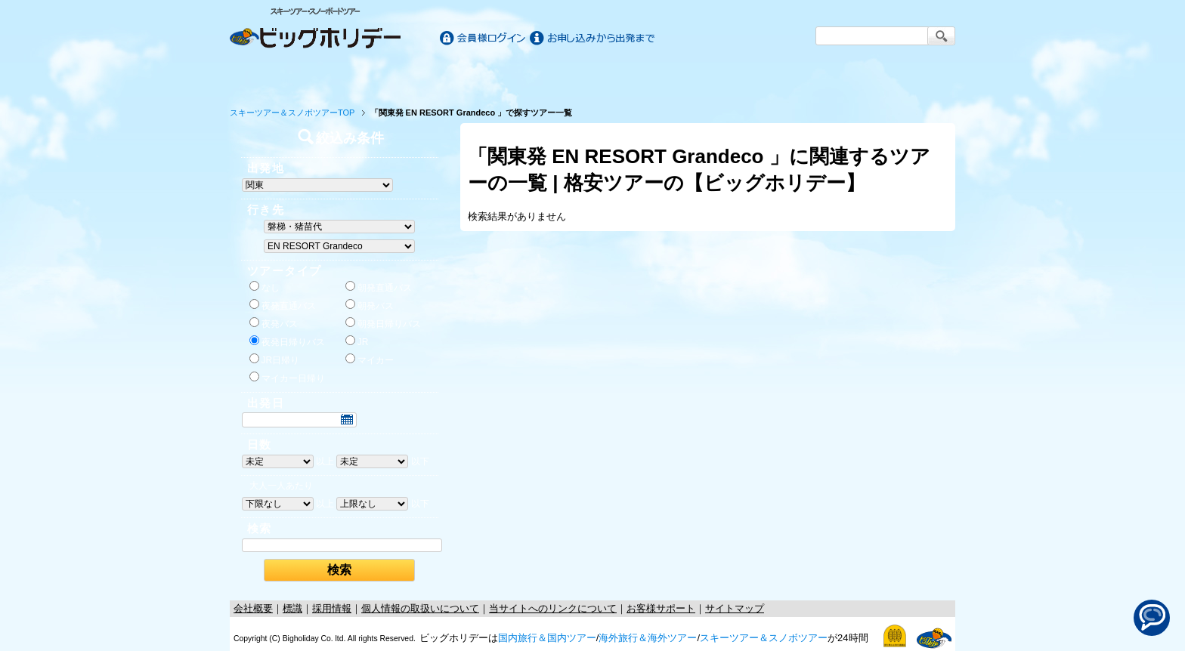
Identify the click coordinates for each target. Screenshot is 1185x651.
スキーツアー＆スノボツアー (764, 637)
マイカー (369, 359)
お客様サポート (908, 77)
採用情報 (331, 608)
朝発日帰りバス (383, 323)
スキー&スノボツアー (772, 77)
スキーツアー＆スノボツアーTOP (292, 112)
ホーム (276, 77)
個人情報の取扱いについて (420, 608)
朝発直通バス (378, 287)
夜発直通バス (282, 305)
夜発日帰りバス (287, 341)
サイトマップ (734, 608)
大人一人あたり (281, 485)
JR (357, 341)
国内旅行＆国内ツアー (547, 637)
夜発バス (273, 323)
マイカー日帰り (287, 378)
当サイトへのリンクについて (553, 608)
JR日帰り (274, 359)
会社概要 (253, 608)
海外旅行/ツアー (592, 77)
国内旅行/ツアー (413, 77)
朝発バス (369, 305)
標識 (292, 608)
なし (264, 287)
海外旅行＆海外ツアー (648, 637)
